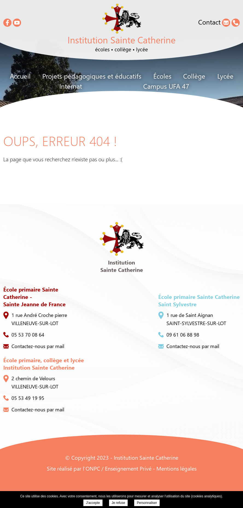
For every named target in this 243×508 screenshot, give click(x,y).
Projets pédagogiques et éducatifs (91, 76)
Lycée (225, 76)
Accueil (20, 76)
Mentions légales (176, 468)
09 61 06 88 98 (178, 334)
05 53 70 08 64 (23, 334)
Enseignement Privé (128, 468)
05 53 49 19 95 (23, 398)
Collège (194, 76)
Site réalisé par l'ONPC (73, 468)
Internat (70, 86)
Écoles (162, 76)
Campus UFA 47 (166, 86)
